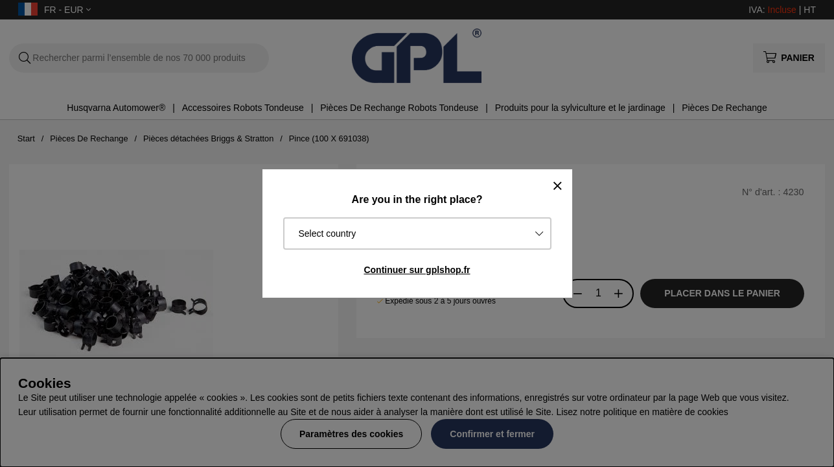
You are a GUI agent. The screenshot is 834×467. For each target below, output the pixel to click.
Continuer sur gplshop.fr (417, 270)
